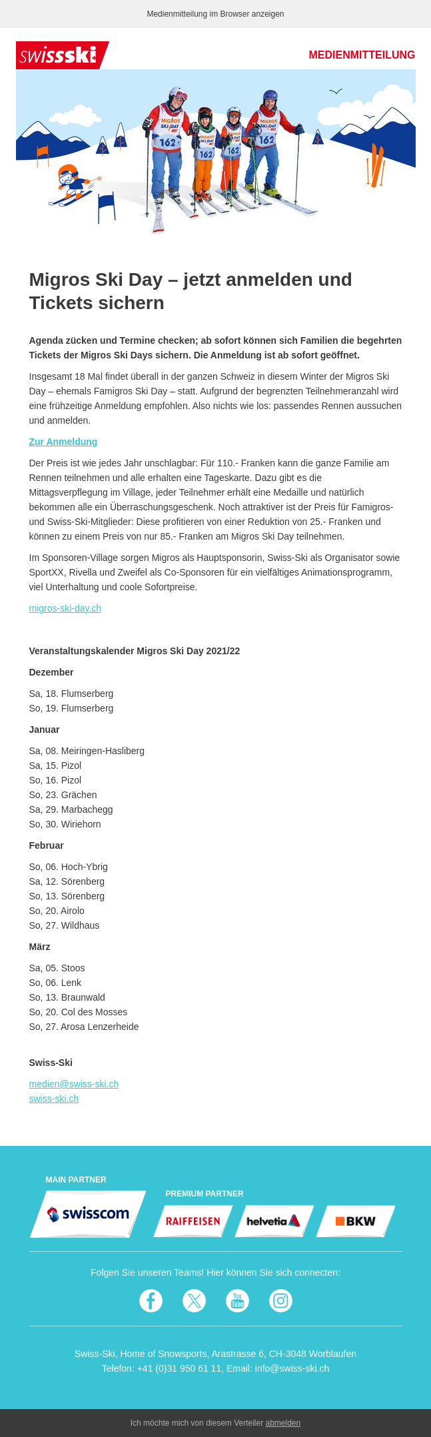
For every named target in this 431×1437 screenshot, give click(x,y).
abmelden (283, 1423)
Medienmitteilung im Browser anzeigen (215, 14)
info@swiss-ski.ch (292, 1368)
